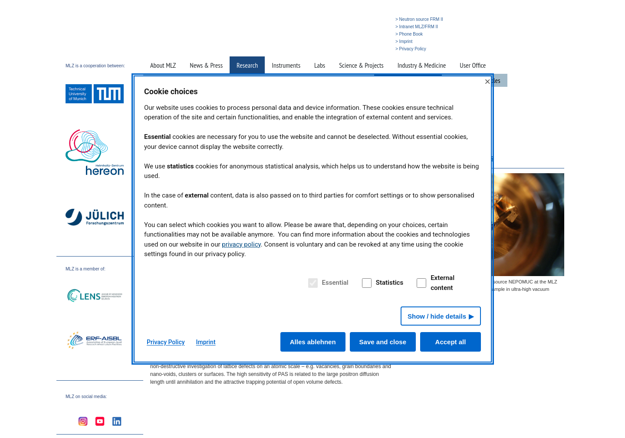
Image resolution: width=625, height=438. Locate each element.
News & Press (206, 65)
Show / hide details (437, 316)
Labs (319, 65)
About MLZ (163, 65)
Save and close (382, 342)
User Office (473, 65)
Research (247, 65)
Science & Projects (361, 65)
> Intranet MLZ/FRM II (416, 26)
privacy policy (241, 244)
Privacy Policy (166, 342)
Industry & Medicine (422, 65)
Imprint (206, 342)
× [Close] (487, 81)
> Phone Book (409, 34)
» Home (331, 48)
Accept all (450, 342)
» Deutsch (374, 48)
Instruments (286, 65)
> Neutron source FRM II (419, 19)
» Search (351, 48)
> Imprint (403, 41)
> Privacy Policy (410, 48)
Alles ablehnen (313, 342)
